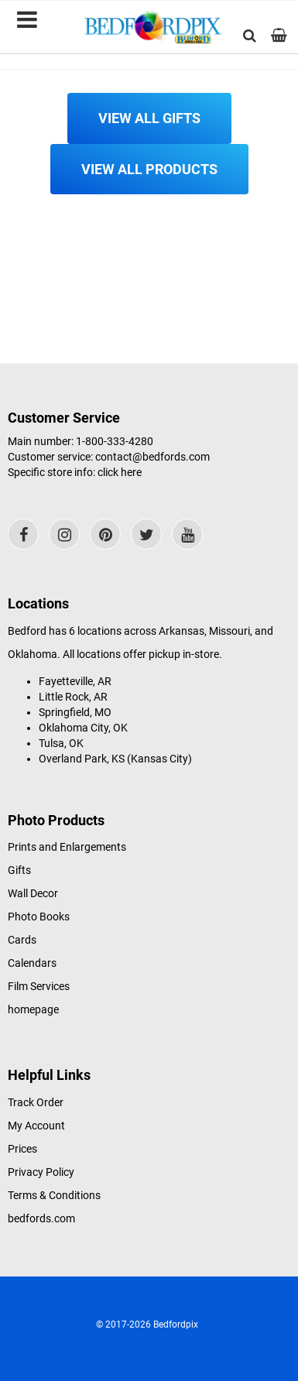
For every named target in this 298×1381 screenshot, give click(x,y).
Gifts (19, 870)
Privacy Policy (41, 1172)
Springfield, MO (75, 712)
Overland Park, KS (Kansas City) (115, 758)
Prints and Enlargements (67, 847)
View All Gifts (149, 118)
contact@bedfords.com (152, 457)
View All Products (149, 169)
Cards (22, 940)
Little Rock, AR (73, 696)
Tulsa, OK (61, 743)
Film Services (39, 986)
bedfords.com (41, 1218)
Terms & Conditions (54, 1195)
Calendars (32, 963)
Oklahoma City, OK (83, 727)
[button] (249, 35)
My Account (36, 1125)
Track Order (35, 1102)
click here (120, 472)
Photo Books (39, 916)
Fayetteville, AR (75, 681)
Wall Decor (33, 893)
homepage (33, 1009)
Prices (22, 1149)
